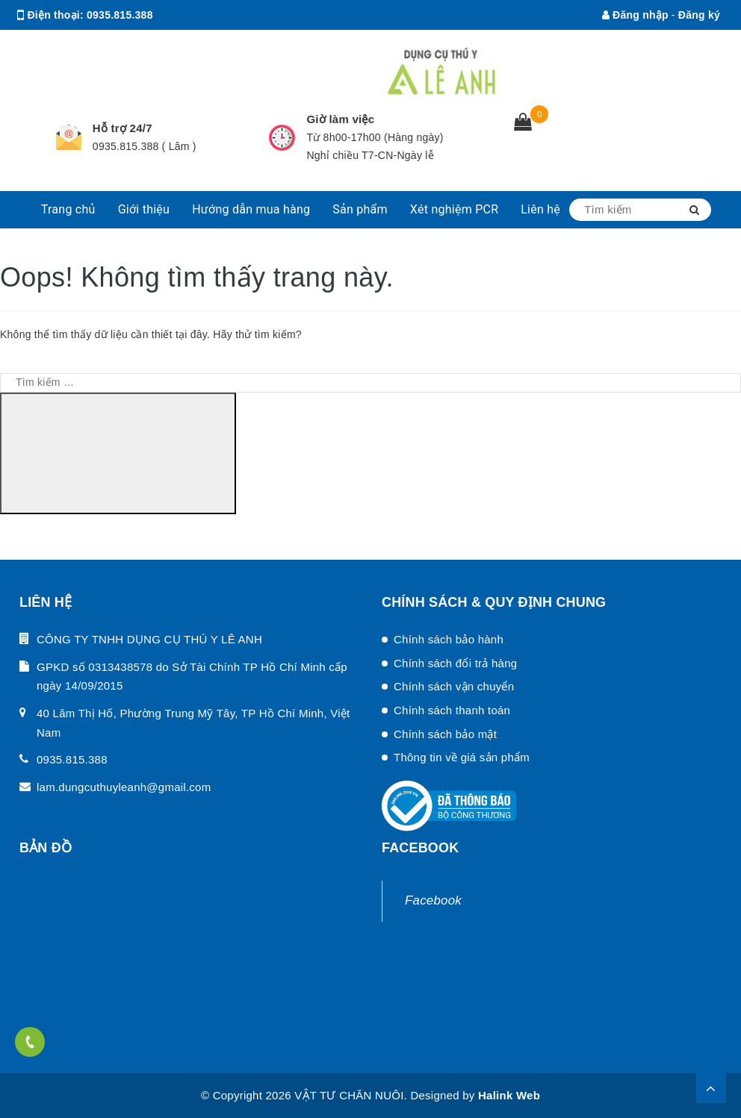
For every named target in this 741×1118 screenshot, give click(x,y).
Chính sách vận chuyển (454, 686)
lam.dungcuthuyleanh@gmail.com (173, 45)
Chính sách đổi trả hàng (455, 663)
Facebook (433, 900)
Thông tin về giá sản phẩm (462, 757)
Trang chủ (68, 209)
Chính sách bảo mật (445, 734)
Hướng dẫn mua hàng (251, 209)
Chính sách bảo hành (448, 639)
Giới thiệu (144, 209)
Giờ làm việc (340, 119)
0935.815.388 (120, 15)
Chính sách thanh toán (452, 710)
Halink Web (509, 1095)
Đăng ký (699, 15)
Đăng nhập (635, 15)
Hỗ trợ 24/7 (122, 128)
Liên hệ (540, 209)
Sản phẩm (360, 209)
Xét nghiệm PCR (454, 209)
